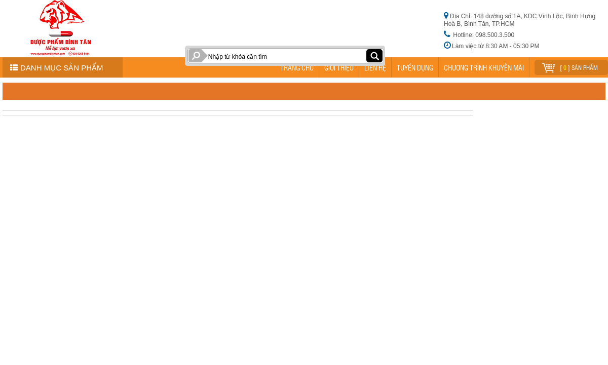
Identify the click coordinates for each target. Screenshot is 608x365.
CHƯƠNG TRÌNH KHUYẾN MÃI (484, 67)
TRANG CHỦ (297, 67)
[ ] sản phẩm (570, 66)
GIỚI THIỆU (339, 67)
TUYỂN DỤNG (415, 67)
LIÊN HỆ (375, 67)
